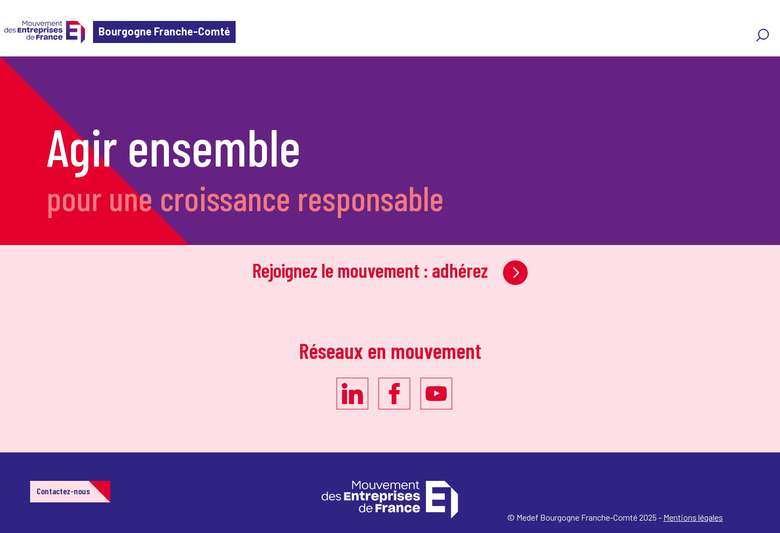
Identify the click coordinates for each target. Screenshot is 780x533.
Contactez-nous (63, 491)
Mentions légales (693, 517)
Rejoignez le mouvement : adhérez (390, 270)
